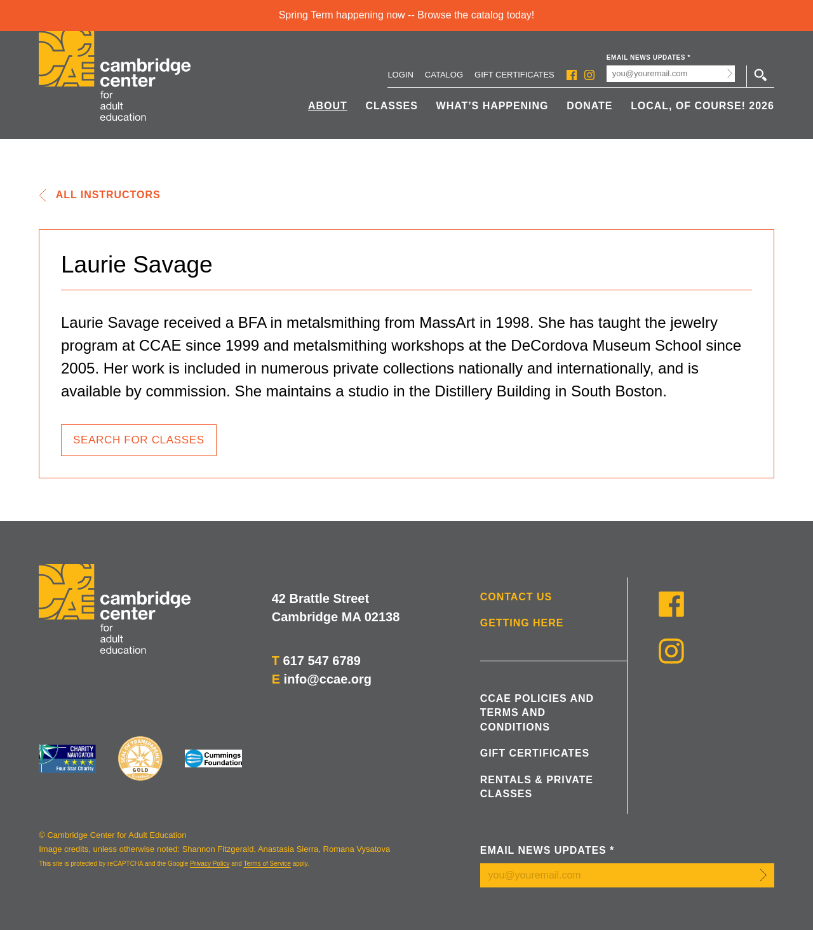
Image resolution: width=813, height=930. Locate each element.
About (327, 105)
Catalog (444, 74)
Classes (392, 105)
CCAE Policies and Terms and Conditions (537, 712)
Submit (730, 73)
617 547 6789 (321, 661)
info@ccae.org (328, 679)
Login (400, 74)
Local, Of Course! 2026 (702, 105)
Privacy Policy (209, 863)
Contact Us (516, 596)
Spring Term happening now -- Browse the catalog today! (407, 15)
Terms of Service (266, 863)
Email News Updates (648, 57)
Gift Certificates (514, 74)
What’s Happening (492, 105)
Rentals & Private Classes (536, 786)
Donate (589, 105)
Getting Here (522, 622)
